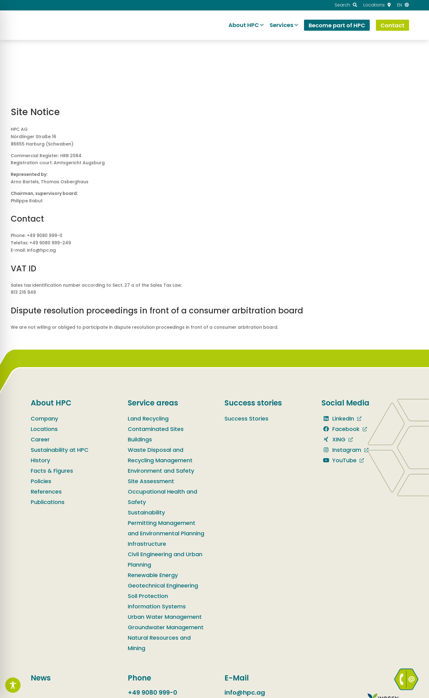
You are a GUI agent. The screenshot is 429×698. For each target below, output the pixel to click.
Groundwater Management (166, 627)
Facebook (341, 429)
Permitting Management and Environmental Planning (166, 528)
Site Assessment (151, 481)
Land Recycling (148, 418)
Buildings (140, 439)
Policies (41, 481)
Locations (44, 429)
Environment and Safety (161, 471)
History (40, 460)
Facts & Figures (52, 471)
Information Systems (157, 606)
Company (44, 418)
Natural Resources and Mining (159, 643)
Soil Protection (148, 596)
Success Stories (246, 418)
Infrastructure (147, 544)
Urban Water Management (165, 617)
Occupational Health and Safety (162, 497)
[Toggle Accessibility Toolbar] (13, 685)
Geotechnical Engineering (163, 585)
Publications (47, 502)
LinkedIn (338, 418)
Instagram (341, 450)
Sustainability (146, 512)
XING (333, 439)
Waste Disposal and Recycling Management (160, 455)
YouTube (339, 460)
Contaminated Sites (156, 429)
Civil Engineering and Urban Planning (165, 559)
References (46, 491)
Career (40, 439)
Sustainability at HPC (59, 450)
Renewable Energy (153, 575)
